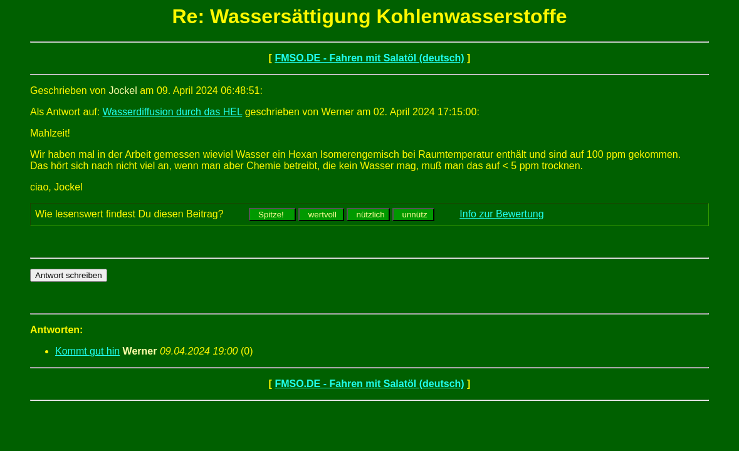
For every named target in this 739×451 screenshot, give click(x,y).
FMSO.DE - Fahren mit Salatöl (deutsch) (369, 58)
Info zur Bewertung (501, 214)
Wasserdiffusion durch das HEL (173, 111)
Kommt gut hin (87, 351)
